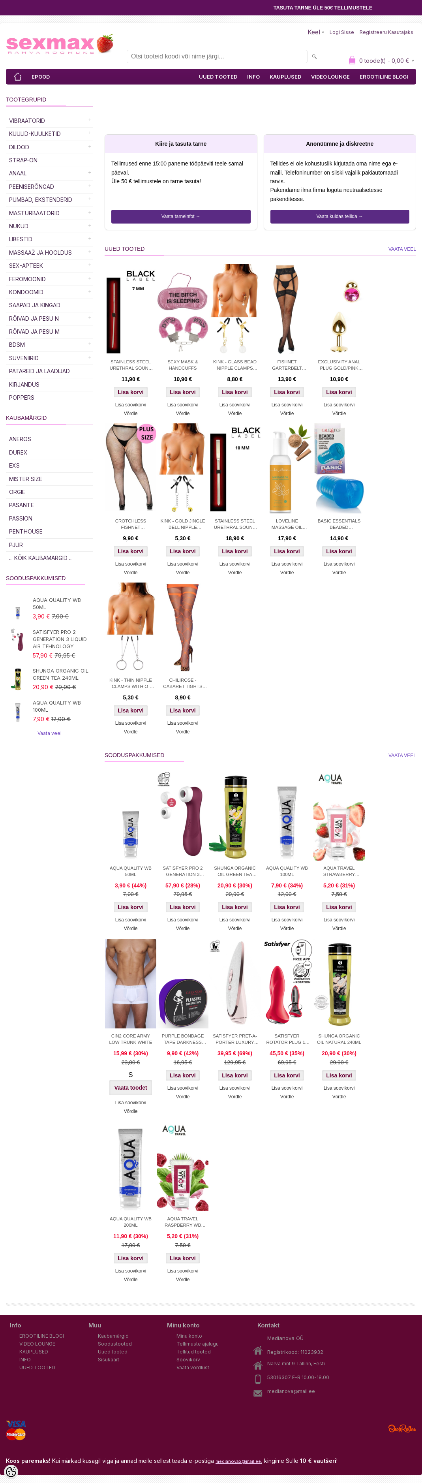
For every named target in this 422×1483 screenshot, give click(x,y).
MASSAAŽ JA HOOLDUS (40, 252)
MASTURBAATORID (34, 213)
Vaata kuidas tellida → (339, 216)
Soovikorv (188, 1360)
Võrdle (131, 413)
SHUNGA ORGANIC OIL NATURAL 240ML (339, 1039)
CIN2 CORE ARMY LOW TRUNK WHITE (130, 1039)
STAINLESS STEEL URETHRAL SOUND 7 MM (131, 365)
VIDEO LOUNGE (330, 76)
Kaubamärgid (113, 1336)
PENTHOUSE (26, 531)
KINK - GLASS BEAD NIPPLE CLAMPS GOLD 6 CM (235, 365)
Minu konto (189, 1336)
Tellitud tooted (193, 1352)
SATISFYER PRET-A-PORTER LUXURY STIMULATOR (235, 1040)
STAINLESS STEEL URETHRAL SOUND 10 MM (235, 525)
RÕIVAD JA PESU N (34, 318)
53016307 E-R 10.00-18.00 (298, 1377)
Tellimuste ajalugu (197, 1344)
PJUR (16, 544)
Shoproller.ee (402, 1428)
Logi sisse (342, 32)
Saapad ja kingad (34, 305)
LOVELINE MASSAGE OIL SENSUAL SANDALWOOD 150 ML (287, 525)
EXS (14, 465)
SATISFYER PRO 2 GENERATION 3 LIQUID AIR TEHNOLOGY (60, 639)
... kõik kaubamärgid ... (41, 557)
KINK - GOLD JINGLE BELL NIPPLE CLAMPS (182, 525)
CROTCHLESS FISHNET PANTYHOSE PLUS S (130, 525)
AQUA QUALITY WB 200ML (131, 1221)
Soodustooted (115, 1344)
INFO (253, 76)
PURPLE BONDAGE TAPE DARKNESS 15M (183, 1040)
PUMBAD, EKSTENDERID (40, 199)
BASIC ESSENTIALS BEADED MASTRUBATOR (339, 525)
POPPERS (21, 397)
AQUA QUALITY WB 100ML (57, 706)
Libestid (20, 239)
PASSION (20, 518)
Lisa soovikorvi (130, 405)
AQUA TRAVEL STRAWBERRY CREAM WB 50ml (339, 872)
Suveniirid (24, 358)
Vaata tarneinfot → (181, 216)
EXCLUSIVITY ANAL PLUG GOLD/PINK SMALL (339, 365)
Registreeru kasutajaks (386, 32)
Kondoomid (26, 292)
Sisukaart (108, 1360)
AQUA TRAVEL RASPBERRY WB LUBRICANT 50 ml (183, 1222)
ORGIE (17, 492)
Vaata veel (50, 733)
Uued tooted (113, 1352)
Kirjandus (24, 384)
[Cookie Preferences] (11, 1472)
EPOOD (41, 76)
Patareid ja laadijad (39, 371)
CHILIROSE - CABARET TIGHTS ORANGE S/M (182, 684)
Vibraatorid (27, 120)
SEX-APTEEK (26, 265)
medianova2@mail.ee (238, 1461)
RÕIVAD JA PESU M (34, 331)
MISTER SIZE (25, 479)
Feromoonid (27, 279)
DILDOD (19, 147)
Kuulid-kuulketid (35, 133)
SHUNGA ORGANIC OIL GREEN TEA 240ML (60, 674)
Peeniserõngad (31, 186)
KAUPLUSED (285, 76)
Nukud (18, 226)
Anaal (17, 173)
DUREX (18, 452)
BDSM (17, 344)
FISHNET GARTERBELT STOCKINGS (287, 365)
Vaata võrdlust (192, 1367)
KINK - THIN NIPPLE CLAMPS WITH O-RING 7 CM (130, 684)
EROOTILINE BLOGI (384, 76)
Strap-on (23, 160)
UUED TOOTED (218, 76)
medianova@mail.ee (291, 1391)
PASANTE (21, 505)
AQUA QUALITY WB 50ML (57, 603)
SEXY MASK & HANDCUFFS (182, 364)
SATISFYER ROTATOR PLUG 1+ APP (287, 1040)
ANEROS (20, 439)
